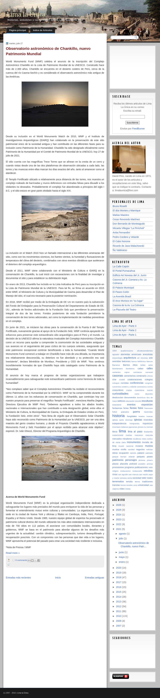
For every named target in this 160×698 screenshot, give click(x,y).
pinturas (141, 460)
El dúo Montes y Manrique (126, 210)
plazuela (124, 464)
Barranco (116, 365)
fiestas (133, 408)
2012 (119, 606)
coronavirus (142, 387)
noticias (149, 450)
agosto (123, 533)
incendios (148, 420)
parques (140, 456)
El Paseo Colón (121, 292)
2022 (119, 524)
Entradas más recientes (18, 577)
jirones (141, 427)
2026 (119, 505)
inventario (116, 427)
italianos (124, 427)
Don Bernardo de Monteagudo (129, 223)
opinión (133, 453)
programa (129, 467)
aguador (115, 354)
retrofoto (148, 470)
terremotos (118, 481)
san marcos (133, 474)
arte (151, 358)
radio (150, 467)
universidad (143, 485)
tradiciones (147, 481)
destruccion (117, 397)
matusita (149, 435)
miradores (127, 439)
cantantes (116, 372)
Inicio (58, 577)
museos (139, 446)
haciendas (148, 412)
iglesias (138, 419)
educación (130, 401)
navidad (131, 450)
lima (122, 431)
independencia (119, 423)
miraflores (137, 439)
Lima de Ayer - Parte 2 (124, 330)
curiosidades (120, 393)
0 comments (21, 560)
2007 (119, 625)
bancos (149, 361)
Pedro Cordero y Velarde (126, 237)
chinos (150, 376)
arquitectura (130, 357)
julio (121, 538)
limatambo (148, 432)
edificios (121, 401)
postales (142, 464)
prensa (150, 464)
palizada (149, 453)
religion (115, 471)
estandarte (116, 405)
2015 (119, 592)
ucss (135, 485)
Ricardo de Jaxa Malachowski (128, 245)
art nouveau (142, 358)
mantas (129, 435)
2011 (119, 611)
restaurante (137, 471)
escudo (138, 401)
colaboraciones (135, 379)
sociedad (136, 478)
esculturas (147, 401)
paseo (150, 456)
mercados (117, 439)
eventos (131, 404)
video (122, 488)
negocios (140, 449)
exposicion (147, 404)
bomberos (130, 369)
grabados (125, 412)
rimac (115, 474)
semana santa (126, 478)
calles (149, 368)
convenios (116, 387)
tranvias (116, 485)
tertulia (129, 481)
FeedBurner (138, 128)
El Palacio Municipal (123, 287)
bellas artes (146, 365)
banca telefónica (138, 361)
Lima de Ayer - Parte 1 (124, 334)
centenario (141, 376)
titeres (137, 482)
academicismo (127, 351)
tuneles (129, 485)
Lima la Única (26, 14)
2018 (119, 577)
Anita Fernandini (121, 232)
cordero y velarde (129, 387)
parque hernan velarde (123, 457)
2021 (119, 529)
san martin (143, 474)
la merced (148, 427)
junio (121, 552)
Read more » (13, 553)
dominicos (141, 398)
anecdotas (148, 354)
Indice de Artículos (42, 30)
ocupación (124, 453)
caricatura (137, 372)
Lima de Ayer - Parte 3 (124, 326)
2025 (119, 509)
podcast (133, 464)
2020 (119, 567)
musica (149, 446)
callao (140, 368)
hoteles (141, 416)
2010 (119, 616)
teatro (150, 478)
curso (137, 394)
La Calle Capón (121, 266)
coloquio (116, 383)
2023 (119, 519)
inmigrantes (134, 424)
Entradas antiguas (94, 577)
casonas (117, 375)
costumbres (117, 390)
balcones (126, 361)
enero (122, 562)
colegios (149, 379)
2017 (119, 582)
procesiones (118, 467)
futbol (114, 412)
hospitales (132, 416)
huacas (149, 416)
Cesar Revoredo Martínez (126, 219)
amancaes (136, 354)
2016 (119, 587)
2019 (119, 572)
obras (115, 453)
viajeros (115, 489)
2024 (119, 514)
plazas (115, 464)
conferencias (137, 383)
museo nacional (126, 446)
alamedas (125, 354)
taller (144, 478)
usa (151, 485)
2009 (119, 621)
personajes (131, 460)
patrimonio (118, 460)
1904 (114, 351)
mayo (122, 557)
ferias (125, 408)
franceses (148, 408)
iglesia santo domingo (122, 420)
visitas (127, 489)
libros (115, 431)
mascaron (138, 435)
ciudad (122, 380)
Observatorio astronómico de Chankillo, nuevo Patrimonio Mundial (48, 51)
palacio (141, 453)
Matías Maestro (121, 215)
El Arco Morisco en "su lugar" (128, 300)
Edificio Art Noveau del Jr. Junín (129, 275)
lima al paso (135, 431)
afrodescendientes (145, 351)
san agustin (123, 474)
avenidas (116, 361)
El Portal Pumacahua (124, 270)
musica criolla (119, 449)
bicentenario (117, 369)
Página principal (17, 30)
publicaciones (141, 467)
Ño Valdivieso (120, 250)
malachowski (117, 435)
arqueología (117, 358)
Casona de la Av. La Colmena (128, 305)
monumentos (134, 442)
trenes (123, 485)
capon (127, 372)
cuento (150, 390)
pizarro (150, 460)
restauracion (125, 471)
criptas (129, 390)
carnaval (149, 372)
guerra (136, 411)
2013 (119, 601)
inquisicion (148, 423)
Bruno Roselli (120, 206)
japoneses (133, 427)
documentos (130, 397)
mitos (144, 439)
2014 (119, 596)
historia (118, 416)
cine (114, 379)
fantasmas (117, 408)
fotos (140, 408)
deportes (149, 394)
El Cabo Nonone (121, 241)
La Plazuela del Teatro (124, 309)
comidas (125, 383)
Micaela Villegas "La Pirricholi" (129, 228)
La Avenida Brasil (122, 296)
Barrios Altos (130, 365)
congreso (149, 383)
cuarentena (139, 390)
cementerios (130, 376)
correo (150, 387)
